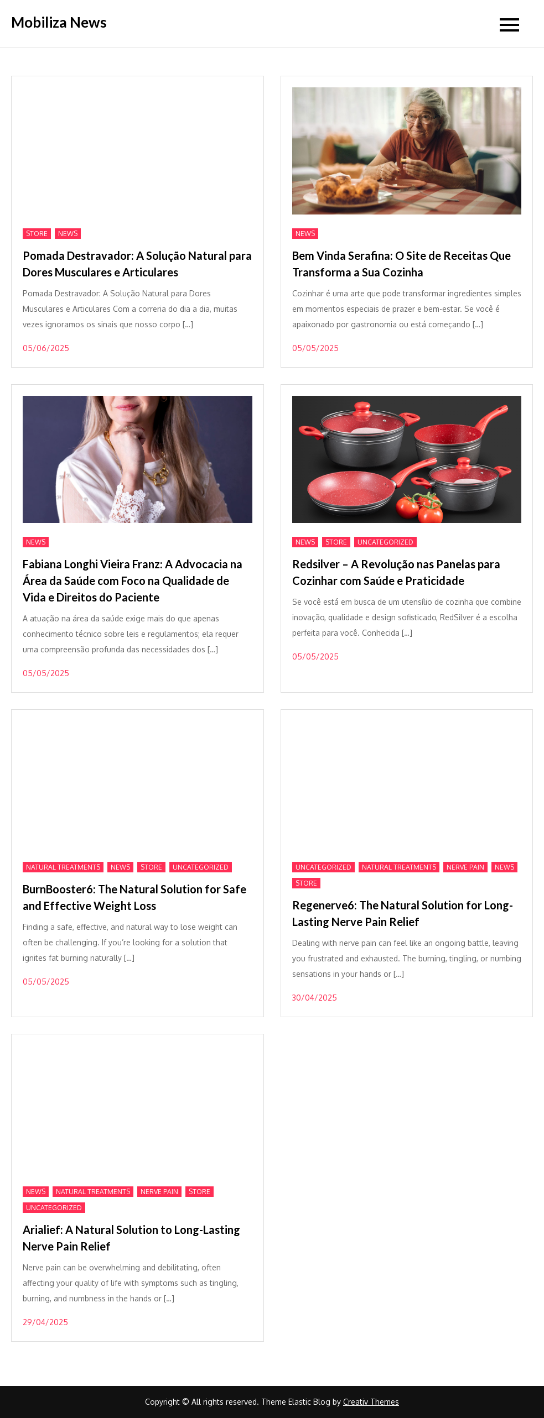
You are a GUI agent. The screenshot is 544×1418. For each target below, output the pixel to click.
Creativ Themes (371, 1401)
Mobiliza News (59, 22)
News (67, 233)
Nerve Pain (465, 867)
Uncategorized (385, 542)
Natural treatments (63, 867)
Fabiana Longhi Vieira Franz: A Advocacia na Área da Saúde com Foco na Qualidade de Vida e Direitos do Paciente (132, 580)
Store (37, 233)
